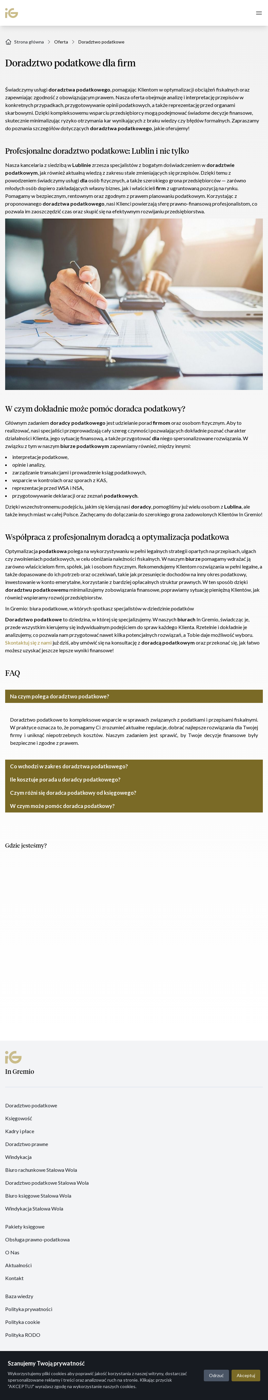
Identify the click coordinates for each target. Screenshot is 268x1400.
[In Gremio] (18, 13)
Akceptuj (246, 1375)
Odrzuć (216, 1375)
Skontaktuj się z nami (28, 642)
